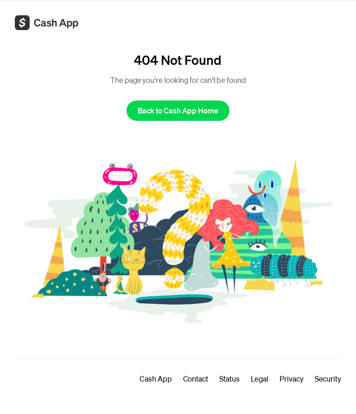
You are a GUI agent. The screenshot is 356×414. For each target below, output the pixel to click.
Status (229, 378)
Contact (195, 378)
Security (328, 378)
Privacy (291, 378)
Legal (260, 378)
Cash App (156, 378)
